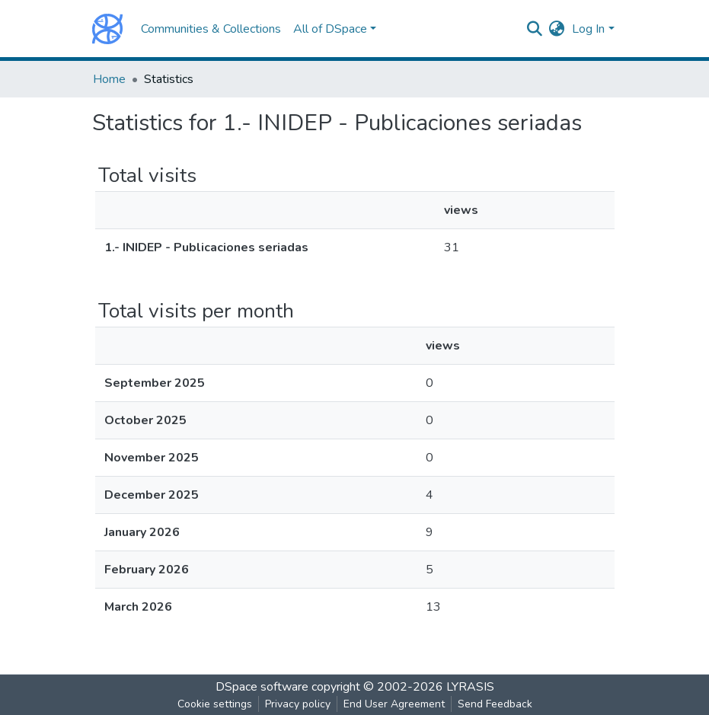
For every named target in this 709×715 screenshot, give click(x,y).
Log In (588, 29)
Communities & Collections (211, 29)
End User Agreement (394, 704)
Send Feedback (495, 704)
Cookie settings (214, 704)
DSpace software (262, 686)
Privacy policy (298, 704)
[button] (556, 29)
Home (109, 79)
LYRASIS (470, 686)
